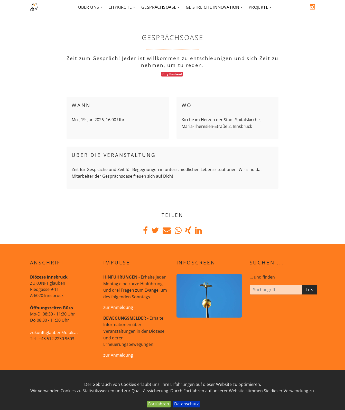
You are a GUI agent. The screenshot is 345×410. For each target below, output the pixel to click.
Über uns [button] (90, 7)
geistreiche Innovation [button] (214, 7)
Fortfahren (158, 404)
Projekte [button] (260, 7)
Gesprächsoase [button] (160, 7)
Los (310, 289)
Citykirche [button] (121, 7)
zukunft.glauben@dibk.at (54, 332)
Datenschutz (186, 404)
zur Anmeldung (118, 307)
